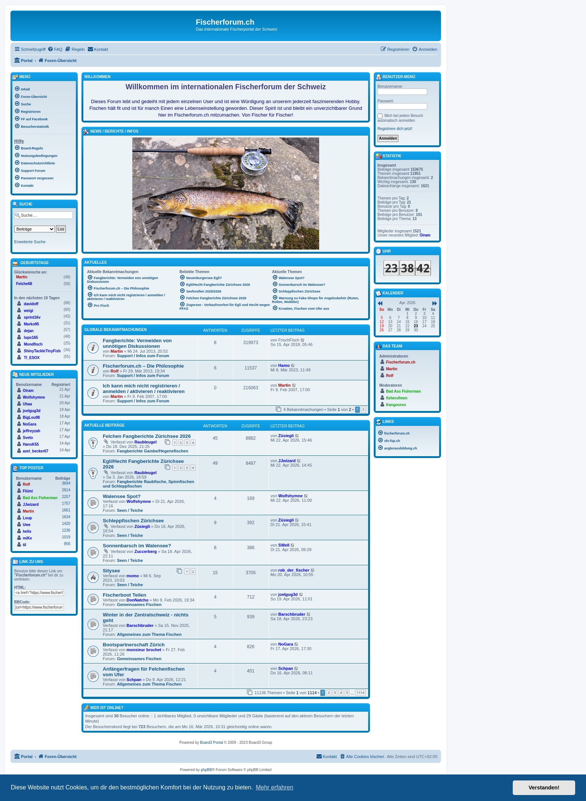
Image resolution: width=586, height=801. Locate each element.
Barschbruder (140, 625)
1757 (66, 503)
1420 (66, 524)
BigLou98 (31, 417)
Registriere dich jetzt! (394, 129)
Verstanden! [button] (544, 788)
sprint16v (32, 317)
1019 (66, 537)
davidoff (31, 304)
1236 (66, 530)
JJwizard (287, 460)
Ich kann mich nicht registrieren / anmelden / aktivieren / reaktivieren (144, 388)
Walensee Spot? (122, 496)
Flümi (28, 491)
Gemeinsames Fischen (139, 604)
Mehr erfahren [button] (274, 787)
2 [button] (363, 409)
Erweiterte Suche (30, 241)
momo (133, 575)
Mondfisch (33, 344)
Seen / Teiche (130, 510)
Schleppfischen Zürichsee (133, 520)
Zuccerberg (146, 551)
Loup (27, 518)
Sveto (28, 438)
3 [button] (335, 692)
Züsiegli (286, 435)
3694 (66, 483)
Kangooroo (396, 405)
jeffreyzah (31, 431)
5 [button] (347, 692)
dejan (29, 331)
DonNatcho (138, 600)
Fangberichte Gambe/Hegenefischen (152, 451)
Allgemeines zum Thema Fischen (149, 634)
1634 (66, 517)
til (24, 545)
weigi (28, 311)
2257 (66, 497)
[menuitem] (54, 49)
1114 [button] (360, 692)
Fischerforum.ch (400, 362)
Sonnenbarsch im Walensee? (137, 545)
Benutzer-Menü (395, 77)
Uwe (27, 525)
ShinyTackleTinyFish (42, 351)
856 (67, 544)
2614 (66, 490)
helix (27, 531)
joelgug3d (288, 594)
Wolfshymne (139, 501)
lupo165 (31, 337)
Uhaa (27, 404)
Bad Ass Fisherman (40, 498)
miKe (27, 538)
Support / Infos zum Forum (143, 355)
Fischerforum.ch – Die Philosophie (143, 366)
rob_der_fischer (293, 570)
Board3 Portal (211, 742)
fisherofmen (396, 398)
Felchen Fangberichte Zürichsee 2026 (147, 436)
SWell (284, 545)
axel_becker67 (35, 451)
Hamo (284, 365)
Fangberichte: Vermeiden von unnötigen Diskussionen (137, 343)
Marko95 (31, 324)
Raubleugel (146, 442)
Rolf (114, 371)
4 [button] (341, 692)
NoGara (285, 644)
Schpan (134, 679)
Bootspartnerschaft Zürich (134, 644)
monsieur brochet (144, 649)
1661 (66, 510)
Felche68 (24, 284)
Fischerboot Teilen (124, 595)
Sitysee (111, 570)
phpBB (206, 770)
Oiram (28, 391)
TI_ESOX (32, 358)
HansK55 (31, 444)
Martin (117, 351)
